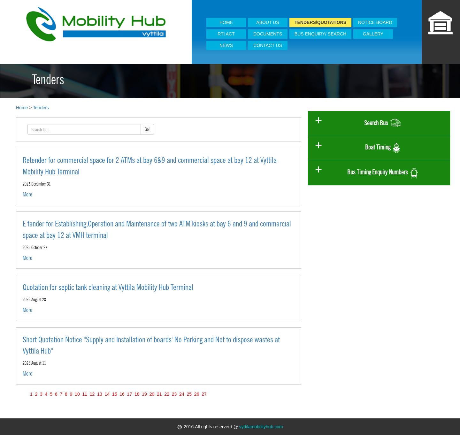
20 (152, 394)
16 (122, 394)
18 (137, 394)
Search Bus (383, 123)
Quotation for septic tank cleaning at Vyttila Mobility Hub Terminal (108, 287)
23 (174, 394)
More (27, 194)
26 (196, 394)
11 (84, 394)
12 (92, 394)
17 (129, 394)
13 (99, 394)
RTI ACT (226, 33)
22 (167, 394)
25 (189, 394)
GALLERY (373, 33)
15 (114, 394)
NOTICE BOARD (375, 22)
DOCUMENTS (267, 33)
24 (181, 394)
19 (144, 394)
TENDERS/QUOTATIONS (320, 22)
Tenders (41, 107)
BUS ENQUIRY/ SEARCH (320, 33)
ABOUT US (267, 22)
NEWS (226, 45)
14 (107, 394)
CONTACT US (267, 45)
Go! (147, 129)
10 (77, 394)
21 (159, 394)
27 (204, 394)
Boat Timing (383, 148)
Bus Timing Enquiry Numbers (383, 173)
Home (22, 107)
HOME (226, 22)
